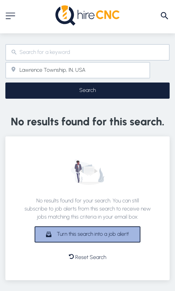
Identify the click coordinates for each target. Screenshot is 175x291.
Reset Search (87, 257)
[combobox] (87, 52)
